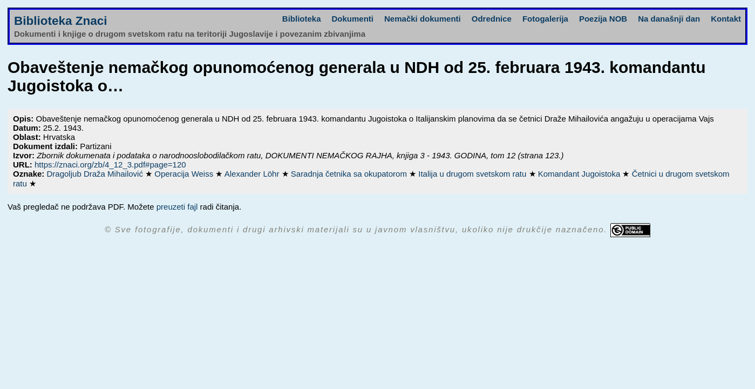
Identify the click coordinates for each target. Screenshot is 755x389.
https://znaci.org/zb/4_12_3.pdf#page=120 (110, 164)
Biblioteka (301, 18)
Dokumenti (353, 18)
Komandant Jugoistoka (580, 173)
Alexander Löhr (253, 173)
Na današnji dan (669, 18)
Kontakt (726, 18)
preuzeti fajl (177, 206)
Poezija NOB (603, 18)
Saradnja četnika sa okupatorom (350, 173)
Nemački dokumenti (422, 18)
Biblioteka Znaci (60, 21)
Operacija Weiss (184, 173)
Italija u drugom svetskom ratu (473, 173)
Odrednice (492, 18)
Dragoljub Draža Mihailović (96, 173)
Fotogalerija (545, 18)
